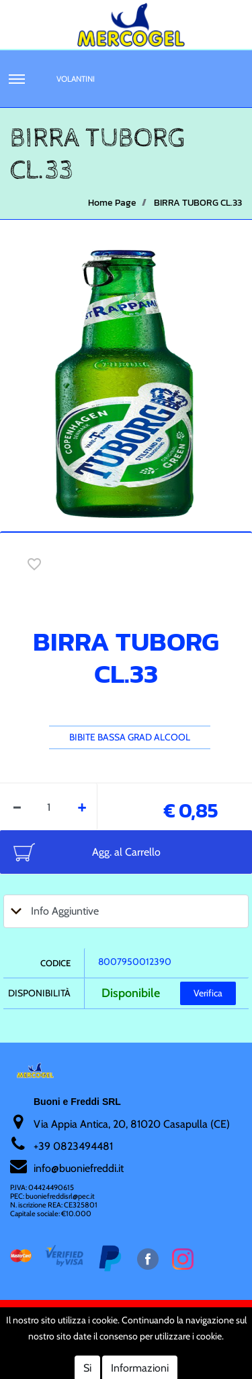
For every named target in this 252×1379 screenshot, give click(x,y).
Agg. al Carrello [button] (126, 852)
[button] (16, 79)
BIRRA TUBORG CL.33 (198, 203)
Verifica (208, 993)
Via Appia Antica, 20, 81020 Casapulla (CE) (132, 1124)
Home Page (112, 203)
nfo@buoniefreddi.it (80, 1168)
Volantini (75, 79)
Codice (55, 963)
